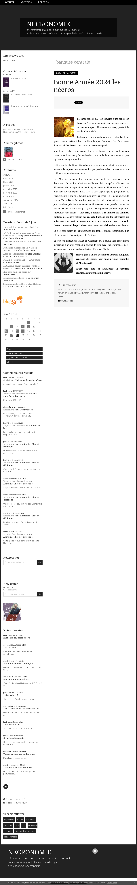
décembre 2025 (10, 189)
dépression (9, 819)
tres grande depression (25, 831)
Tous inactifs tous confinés (17, 767)
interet (85, 293)
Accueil (9, 2)
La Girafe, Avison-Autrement (28, 268)
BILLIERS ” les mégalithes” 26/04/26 (20, 260)
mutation (8, 831)
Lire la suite (30, 132)
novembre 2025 (10, 193)
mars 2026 (8, 178)
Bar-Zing (7, 244)
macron (20, 819)
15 (23, 331)
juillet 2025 (8, 207)
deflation (8, 825)
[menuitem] (11, 2)
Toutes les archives (16, 211)
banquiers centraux (105, 289)
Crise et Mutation (14, 353)
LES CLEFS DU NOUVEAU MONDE (21, 709)
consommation (10, 836)
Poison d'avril (10, 695)
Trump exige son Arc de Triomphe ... (20, 242)
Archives (26, 2)
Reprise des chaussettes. (15, 394)
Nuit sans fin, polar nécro (15, 272)
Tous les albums (14, 159)
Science (10, 362)
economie (30, 819)
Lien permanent (67, 285)
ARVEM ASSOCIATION (19, 286)
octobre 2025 (9, 196)
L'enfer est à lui (11, 724)
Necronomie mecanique (16, 679)
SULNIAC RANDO (11, 262)
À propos (43, 2)
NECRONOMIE (48, 24)
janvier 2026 (8, 185)
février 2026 (8, 182)
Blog (9, 349)
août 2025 (7, 203)
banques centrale (73, 293)
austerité (68, 289)
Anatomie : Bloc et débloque (18, 484)
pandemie (86, 289)
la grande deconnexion (17, 357)
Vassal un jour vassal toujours (19, 754)
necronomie (9, 410)
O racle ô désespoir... (14, 738)
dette (92, 293)
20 (12, 335)
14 (17, 331)
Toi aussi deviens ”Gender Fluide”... (19, 227)
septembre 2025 (10, 200)
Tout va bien (26, 410)
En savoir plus (112, 883)
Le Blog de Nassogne (25, 250)
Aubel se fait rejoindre (13, 254)
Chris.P (7, 380)
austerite (77, 289)
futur (24, 825)
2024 (93, 289)
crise (17, 825)
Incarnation (9, 230)
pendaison (100, 293)
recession (32, 825)
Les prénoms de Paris (13, 278)
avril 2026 (7, 175)
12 (6, 331)
